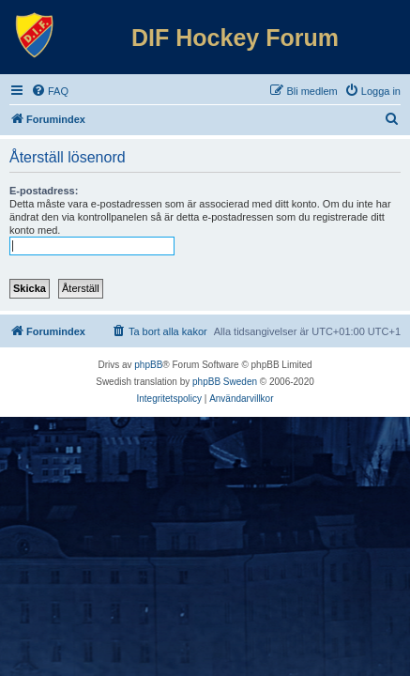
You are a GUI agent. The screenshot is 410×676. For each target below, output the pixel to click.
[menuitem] (49, 91)
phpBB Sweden (224, 381)
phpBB (148, 365)
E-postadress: (43, 190)
